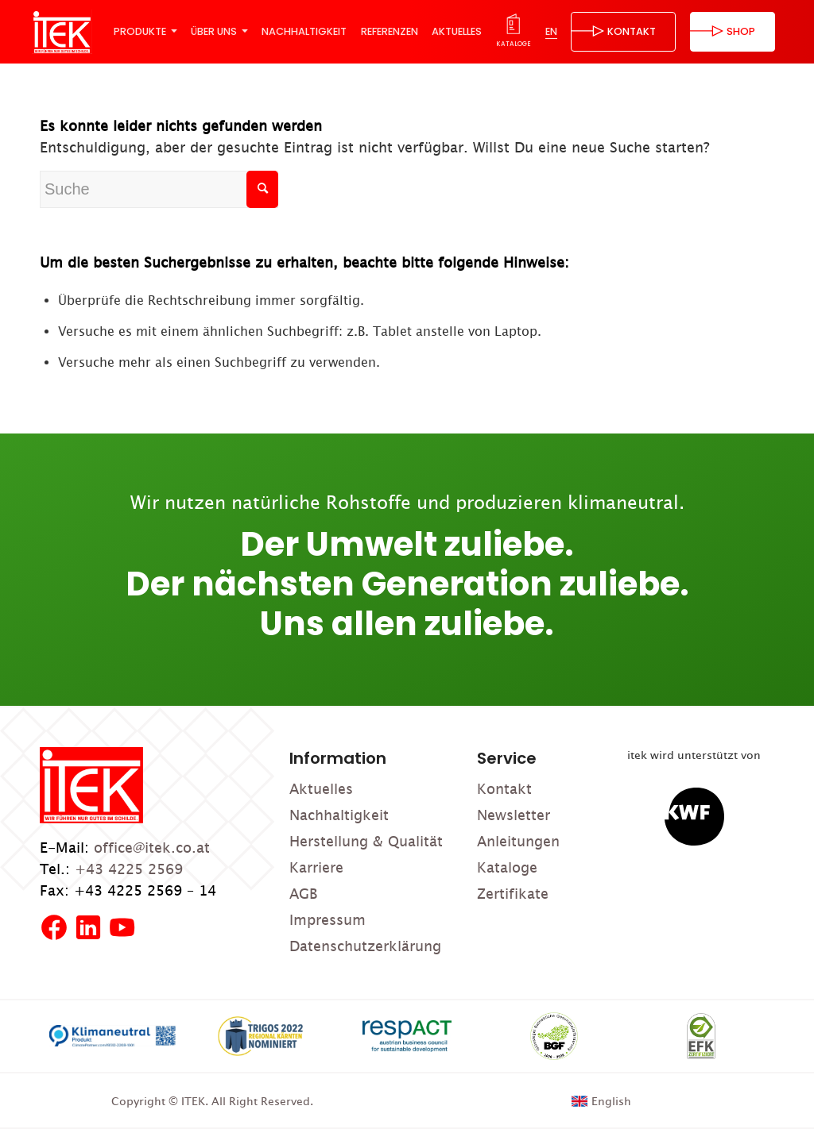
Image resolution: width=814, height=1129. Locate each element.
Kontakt (504, 788)
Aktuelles (321, 788)
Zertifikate (512, 893)
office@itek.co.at (152, 847)
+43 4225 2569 (129, 869)
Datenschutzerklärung (365, 946)
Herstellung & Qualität (366, 841)
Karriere (316, 867)
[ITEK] (62, 32)
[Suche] (159, 189)
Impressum (327, 919)
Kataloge (507, 867)
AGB (303, 893)
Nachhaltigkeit (339, 815)
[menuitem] (145, 32)
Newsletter (513, 815)
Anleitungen (518, 841)
